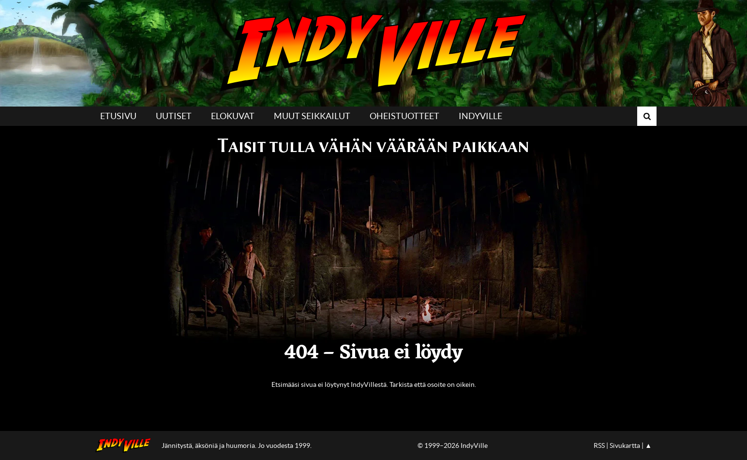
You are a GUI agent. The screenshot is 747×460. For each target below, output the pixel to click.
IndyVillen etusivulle (126, 445)
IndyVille (373, 53)
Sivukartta (625, 445)
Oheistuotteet (404, 116)
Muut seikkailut (312, 116)
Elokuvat (232, 116)
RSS (599, 445)
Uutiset (174, 116)
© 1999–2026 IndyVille (453, 445)
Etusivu (118, 116)
